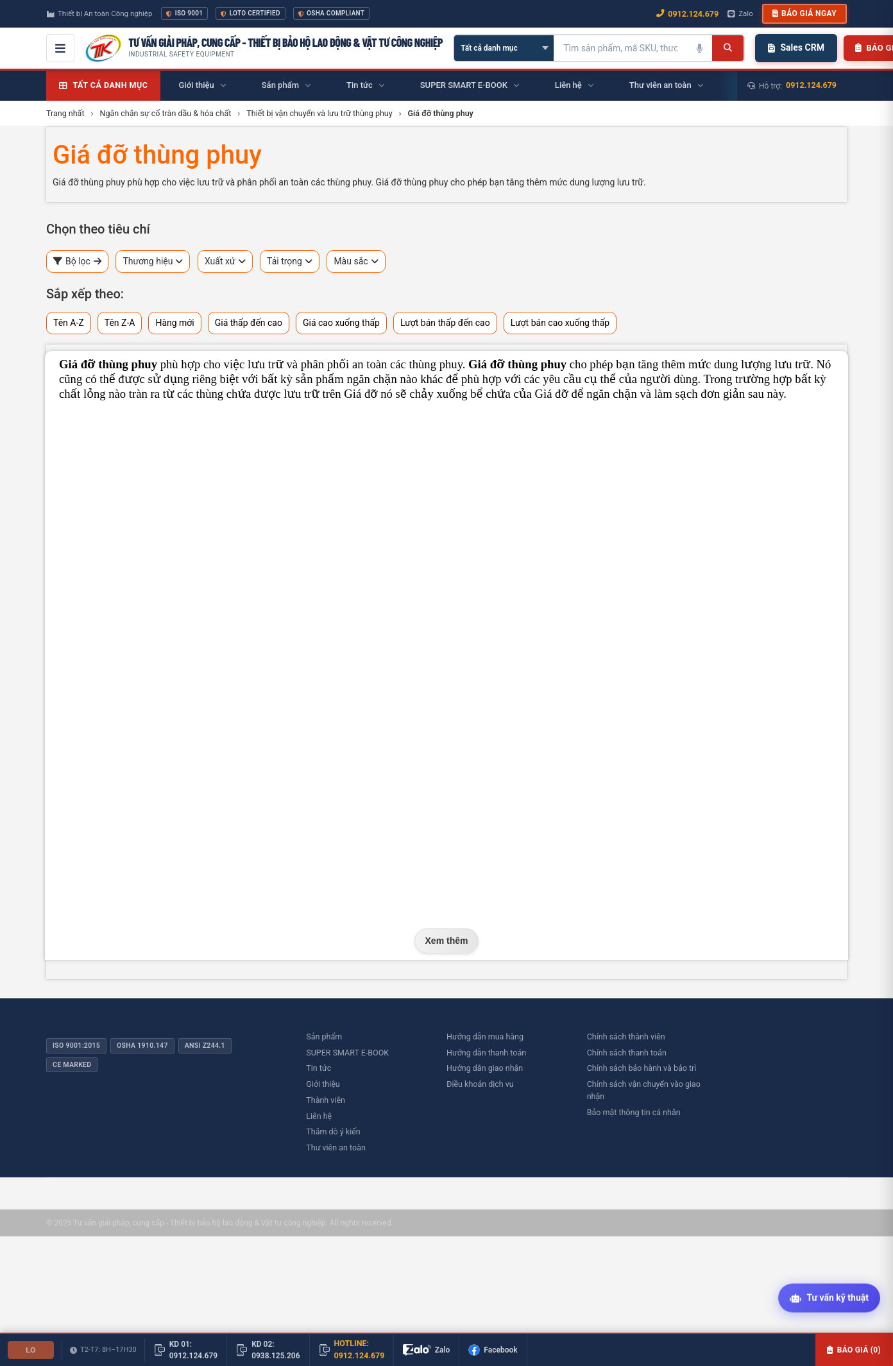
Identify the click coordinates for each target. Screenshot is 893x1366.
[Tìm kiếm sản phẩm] (620, 48)
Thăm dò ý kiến (333, 1131)
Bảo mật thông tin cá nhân (634, 1112)
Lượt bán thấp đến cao (445, 323)
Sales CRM (796, 47)
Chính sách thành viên (626, 1036)
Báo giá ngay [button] (804, 13)
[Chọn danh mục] (504, 48)
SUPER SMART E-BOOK (347, 1052)
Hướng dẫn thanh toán (486, 1052)
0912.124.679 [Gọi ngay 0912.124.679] (687, 14)
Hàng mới (174, 323)
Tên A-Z (68, 323)
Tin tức (318, 1068)
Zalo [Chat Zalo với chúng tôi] (740, 13)
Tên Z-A (120, 323)
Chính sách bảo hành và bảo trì (642, 1068)
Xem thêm (446, 940)
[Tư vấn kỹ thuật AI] (829, 1299)
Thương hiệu (153, 261)
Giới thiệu (322, 1084)
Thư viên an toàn (336, 1147)
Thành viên (325, 1100)
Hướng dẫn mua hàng (484, 1036)
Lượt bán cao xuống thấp (560, 323)
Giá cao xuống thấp (341, 323)
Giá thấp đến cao (248, 323)
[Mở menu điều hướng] (60, 48)
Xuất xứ (225, 261)
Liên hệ (319, 1116)
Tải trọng (289, 261)
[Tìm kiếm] (728, 48)
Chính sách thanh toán (627, 1052)
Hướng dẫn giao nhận (484, 1068)
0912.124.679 (811, 85)
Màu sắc (356, 261)
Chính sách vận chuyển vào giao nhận (644, 1090)
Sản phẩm (324, 1036)
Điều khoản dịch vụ (480, 1084)
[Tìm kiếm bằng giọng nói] (699, 48)
